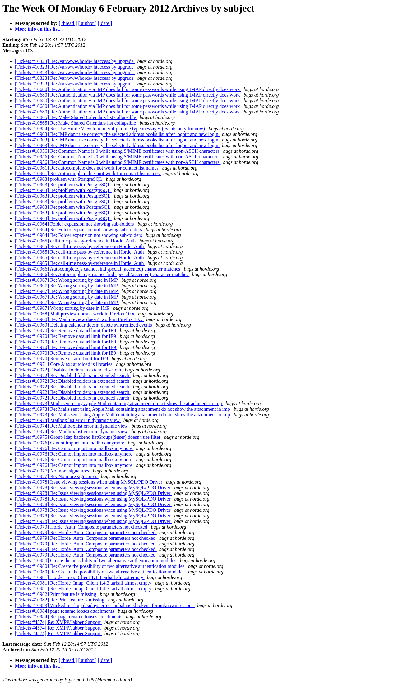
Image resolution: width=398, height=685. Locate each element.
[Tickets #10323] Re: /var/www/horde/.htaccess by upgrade (75, 61)
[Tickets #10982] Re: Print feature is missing (60, 599)
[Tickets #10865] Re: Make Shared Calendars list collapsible (76, 117)
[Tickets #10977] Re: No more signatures (57, 476)
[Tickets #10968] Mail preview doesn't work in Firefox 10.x (75, 313)
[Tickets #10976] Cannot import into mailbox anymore (70, 442)
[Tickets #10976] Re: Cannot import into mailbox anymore (74, 448)
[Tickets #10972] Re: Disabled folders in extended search (73, 375)
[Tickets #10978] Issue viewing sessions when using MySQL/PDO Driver (89, 482)
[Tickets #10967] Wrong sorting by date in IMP (63, 308)
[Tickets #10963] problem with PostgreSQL (59, 179)
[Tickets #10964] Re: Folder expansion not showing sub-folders (79, 229)
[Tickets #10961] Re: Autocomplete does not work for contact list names (88, 173)
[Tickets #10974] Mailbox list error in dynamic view (68, 420)
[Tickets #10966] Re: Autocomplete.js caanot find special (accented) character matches (102, 274)
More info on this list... (39, 28)
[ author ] (87, 23)
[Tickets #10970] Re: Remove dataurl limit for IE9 (66, 330)
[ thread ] (68, 23)
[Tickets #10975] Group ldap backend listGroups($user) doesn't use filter (88, 437)
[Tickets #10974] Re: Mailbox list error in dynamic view (72, 426)
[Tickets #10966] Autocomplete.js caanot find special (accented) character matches (98, 268)
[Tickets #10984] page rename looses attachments (65, 611)
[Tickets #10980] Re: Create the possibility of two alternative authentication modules (100, 566)
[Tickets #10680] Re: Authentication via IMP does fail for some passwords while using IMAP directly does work (128, 89)
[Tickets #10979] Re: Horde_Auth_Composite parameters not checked (86, 532)
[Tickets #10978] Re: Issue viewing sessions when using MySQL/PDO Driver (93, 487)
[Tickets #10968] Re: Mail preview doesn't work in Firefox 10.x (79, 319)
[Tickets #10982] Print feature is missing (56, 594)
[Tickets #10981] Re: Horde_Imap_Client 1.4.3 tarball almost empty (84, 583)
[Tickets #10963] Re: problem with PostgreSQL (63, 184)
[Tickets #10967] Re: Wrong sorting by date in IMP (67, 280)
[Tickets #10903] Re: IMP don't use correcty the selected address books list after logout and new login (117, 134)
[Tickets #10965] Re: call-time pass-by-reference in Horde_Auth (80, 246)
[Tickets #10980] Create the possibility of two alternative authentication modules (96, 560)
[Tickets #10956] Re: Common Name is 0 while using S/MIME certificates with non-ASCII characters (118, 151)
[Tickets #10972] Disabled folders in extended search (69, 369)
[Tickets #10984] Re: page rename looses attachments (69, 616)
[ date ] (105, 23)
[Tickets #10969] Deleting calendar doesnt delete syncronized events (84, 325)
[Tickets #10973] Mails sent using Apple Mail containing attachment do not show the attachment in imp (119, 403)
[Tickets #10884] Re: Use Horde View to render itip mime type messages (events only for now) (110, 128)
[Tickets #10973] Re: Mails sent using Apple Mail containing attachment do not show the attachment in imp (123, 409)
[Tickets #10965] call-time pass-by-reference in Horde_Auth (76, 240)
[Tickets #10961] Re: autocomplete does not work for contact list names (87, 167)
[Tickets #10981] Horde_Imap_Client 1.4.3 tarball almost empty (80, 577)
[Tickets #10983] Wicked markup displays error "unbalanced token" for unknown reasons (105, 605)
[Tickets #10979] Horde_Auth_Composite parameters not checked (82, 526)
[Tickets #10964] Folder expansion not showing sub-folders (75, 224)
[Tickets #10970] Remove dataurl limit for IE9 (62, 358)
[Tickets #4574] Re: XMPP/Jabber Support (58, 622)
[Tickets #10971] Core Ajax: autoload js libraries (64, 364)
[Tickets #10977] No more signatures (52, 470)
